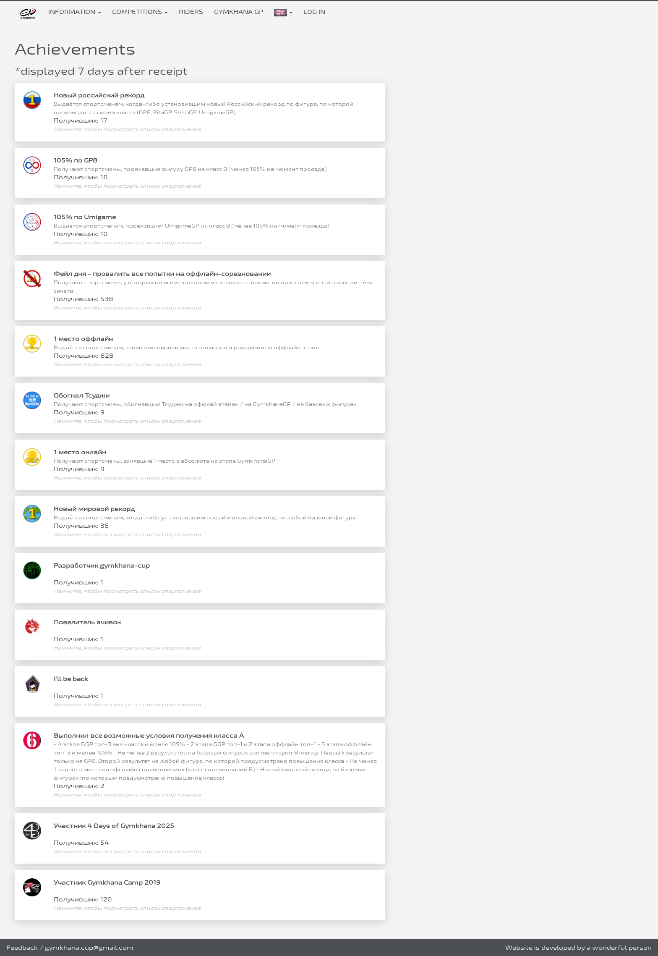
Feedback (22, 947)
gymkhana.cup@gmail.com (89, 947)
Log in (314, 11)
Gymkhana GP (238, 11)
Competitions (140, 11)
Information (74, 11)
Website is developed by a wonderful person (578, 947)
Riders (191, 11)
